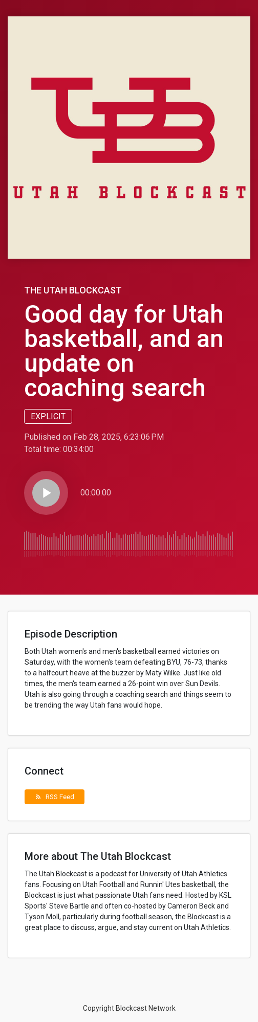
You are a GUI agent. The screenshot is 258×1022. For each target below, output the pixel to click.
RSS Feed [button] (54, 796)
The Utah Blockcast (73, 290)
